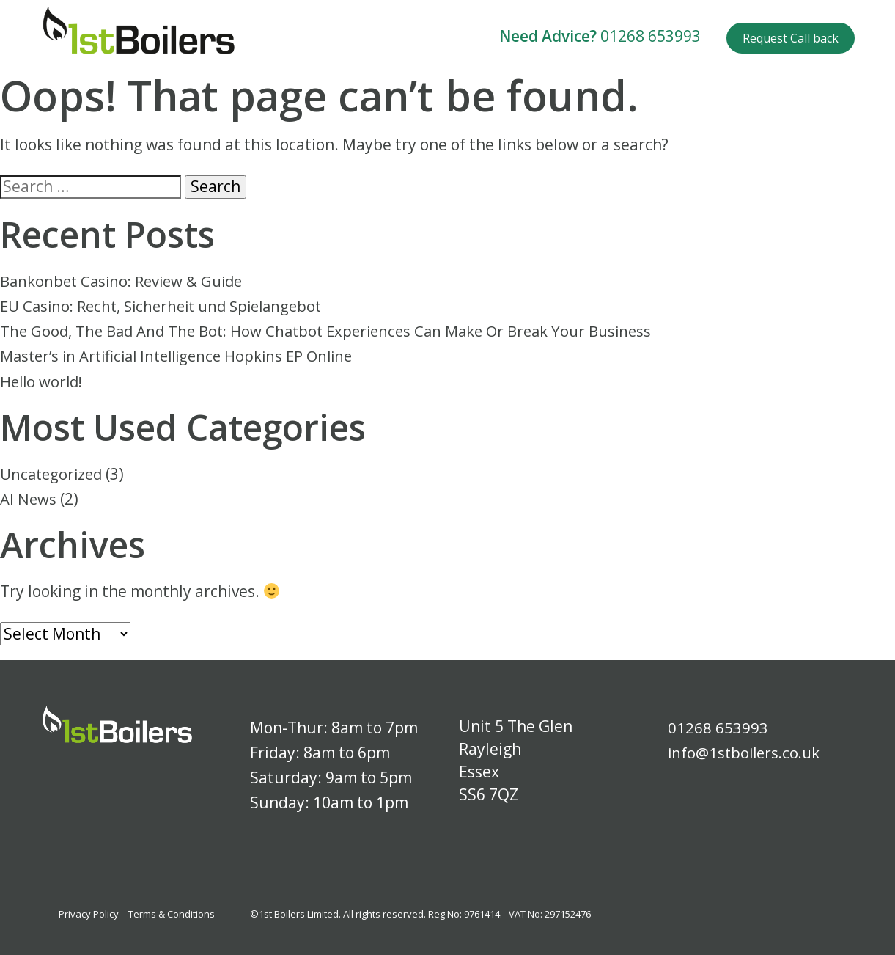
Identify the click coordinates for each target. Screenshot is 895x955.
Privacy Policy (89, 914)
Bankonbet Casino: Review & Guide (126, 281)
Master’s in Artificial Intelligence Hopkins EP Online (185, 355)
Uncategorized (53, 474)
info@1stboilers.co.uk (747, 752)
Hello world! (43, 380)
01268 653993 (650, 36)
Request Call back (791, 38)
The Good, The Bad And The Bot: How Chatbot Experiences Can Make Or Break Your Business (335, 331)
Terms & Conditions (171, 914)
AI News (28, 499)
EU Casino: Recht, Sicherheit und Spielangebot (169, 306)
